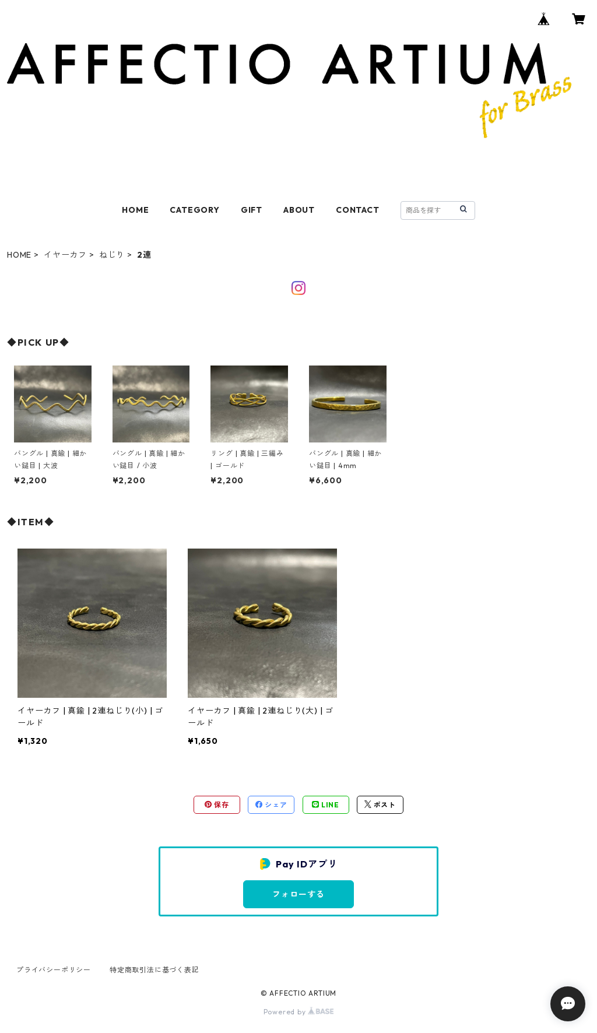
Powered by (299, 1011)
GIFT (251, 210)
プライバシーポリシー (53, 969)
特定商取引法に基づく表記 (154, 969)
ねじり (112, 255)
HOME (135, 210)
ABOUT (299, 210)
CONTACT (358, 210)
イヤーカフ (65, 255)
